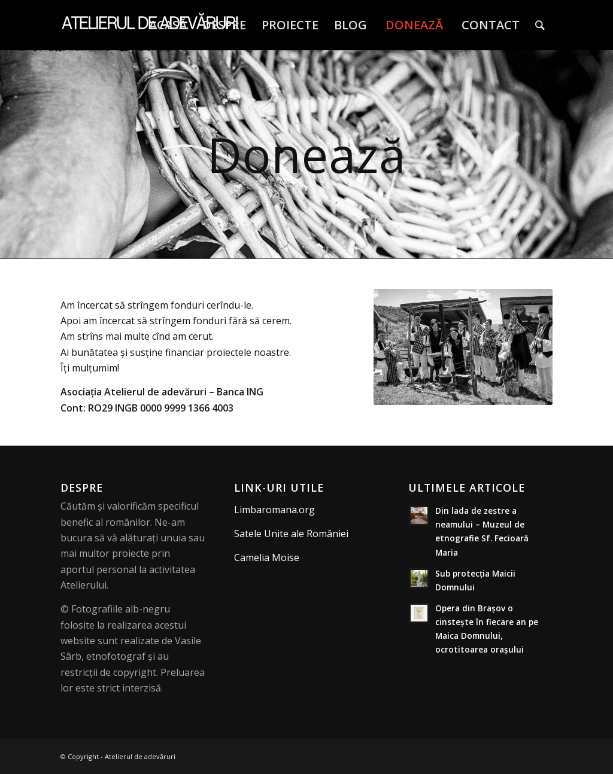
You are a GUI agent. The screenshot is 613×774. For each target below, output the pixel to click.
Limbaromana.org (274, 509)
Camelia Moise (266, 557)
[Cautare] (540, 25)
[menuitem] (168, 25)
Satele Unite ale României (291, 533)
